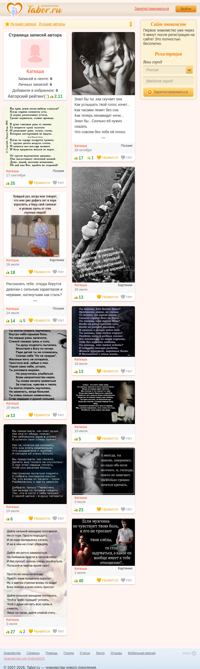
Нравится (107, 157)
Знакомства (12, 653)
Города (69, 653)
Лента (100, 653)
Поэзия (126, 146)
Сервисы (33, 653)
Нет (126, 157)
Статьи (85, 653)
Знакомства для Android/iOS (24, 658)
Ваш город (152, 62)
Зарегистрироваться (152, 9)
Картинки (125, 285)
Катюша (35, 71)
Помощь (52, 653)
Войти (186, 9)
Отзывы (116, 653)
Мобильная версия (142, 653)
